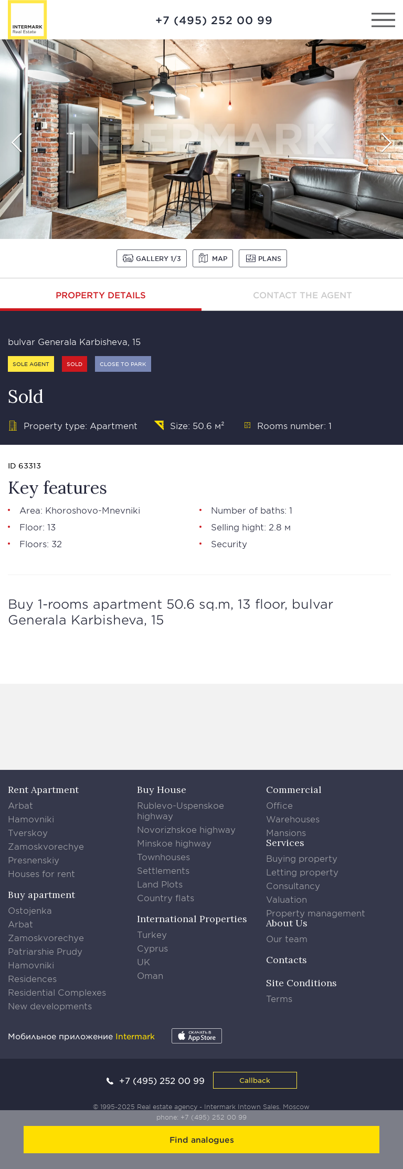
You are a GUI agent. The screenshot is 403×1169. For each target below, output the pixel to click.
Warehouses (293, 818)
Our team (286, 938)
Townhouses (163, 856)
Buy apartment (41, 895)
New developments (50, 1005)
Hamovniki (31, 818)
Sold (74, 363)
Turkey (152, 934)
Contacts (286, 960)
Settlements (163, 870)
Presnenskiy (33, 859)
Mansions (286, 832)
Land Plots (160, 884)
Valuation (286, 899)
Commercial (294, 790)
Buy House (161, 790)
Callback (254, 1080)
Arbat (20, 805)
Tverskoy (28, 832)
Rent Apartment (43, 790)
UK (143, 961)
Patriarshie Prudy (45, 951)
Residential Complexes (57, 992)
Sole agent (31, 363)
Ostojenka (30, 910)
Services (285, 843)
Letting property (302, 872)
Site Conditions (301, 983)
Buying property (301, 858)
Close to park (123, 363)
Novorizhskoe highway (186, 829)
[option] (201, 139)
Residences (32, 978)
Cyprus (152, 948)
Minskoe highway (174, 843)
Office (279, 805)
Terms (279, 998)
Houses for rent (41, 873)
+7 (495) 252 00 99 (214, 20)
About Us (286, 923)
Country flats (165, 897)
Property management (315, 912)
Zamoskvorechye (46, 846)
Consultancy (293, 885)
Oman (150, 975)
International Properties (192, 919)
